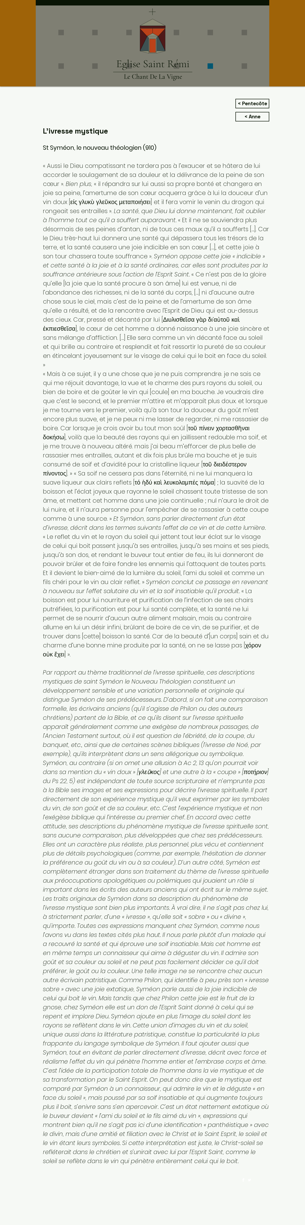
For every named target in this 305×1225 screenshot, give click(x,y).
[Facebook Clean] (243, 1180)
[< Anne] (252, 116)
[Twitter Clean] (249, 1180)
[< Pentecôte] (252, 103)
